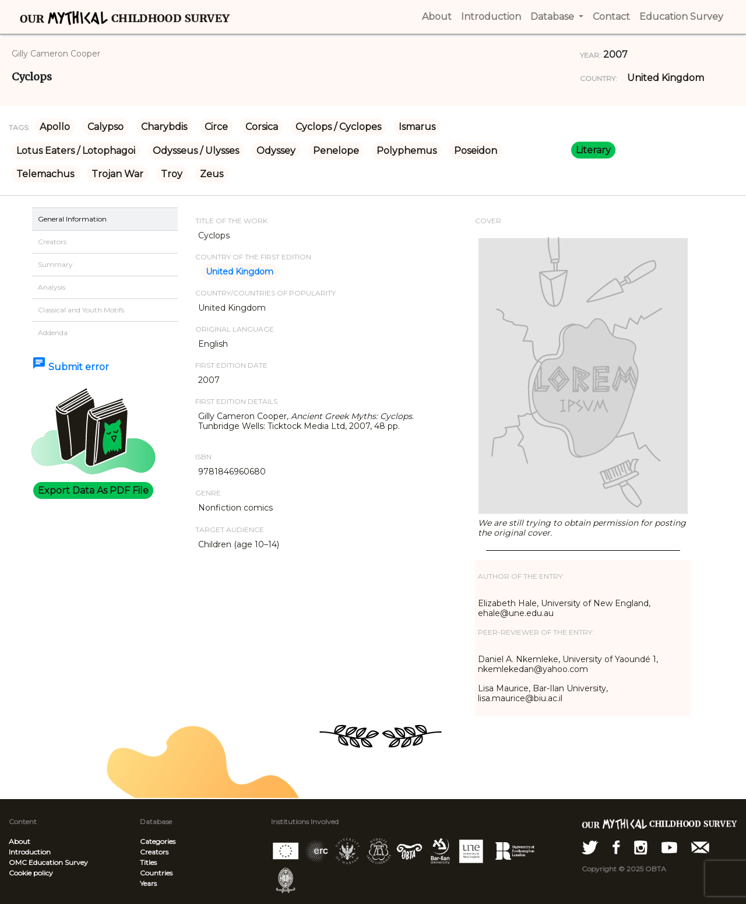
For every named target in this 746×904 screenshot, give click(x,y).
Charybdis (164, 126)
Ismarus (417, 126)
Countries (156, 872)
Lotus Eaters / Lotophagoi (75, 150)
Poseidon (475, 150)
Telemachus (45, 174)
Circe (216, 126)
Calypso (105, 126)
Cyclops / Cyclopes (338, 126)
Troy (171, 174)
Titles (148, 862)
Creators (154, 851)
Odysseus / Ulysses (196, 150)
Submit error (70, 366)
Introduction (30, 851)
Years (148, 883)
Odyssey (275, 150)
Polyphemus (406, 150)
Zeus (211, 174)
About (19, 841)
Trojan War (117, 174)
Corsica (261, 126)
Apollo (55, 126)
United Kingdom (665, 77)
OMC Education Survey (48, 862)
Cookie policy (31, 872)
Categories (157, 841)
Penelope (336, 150)
